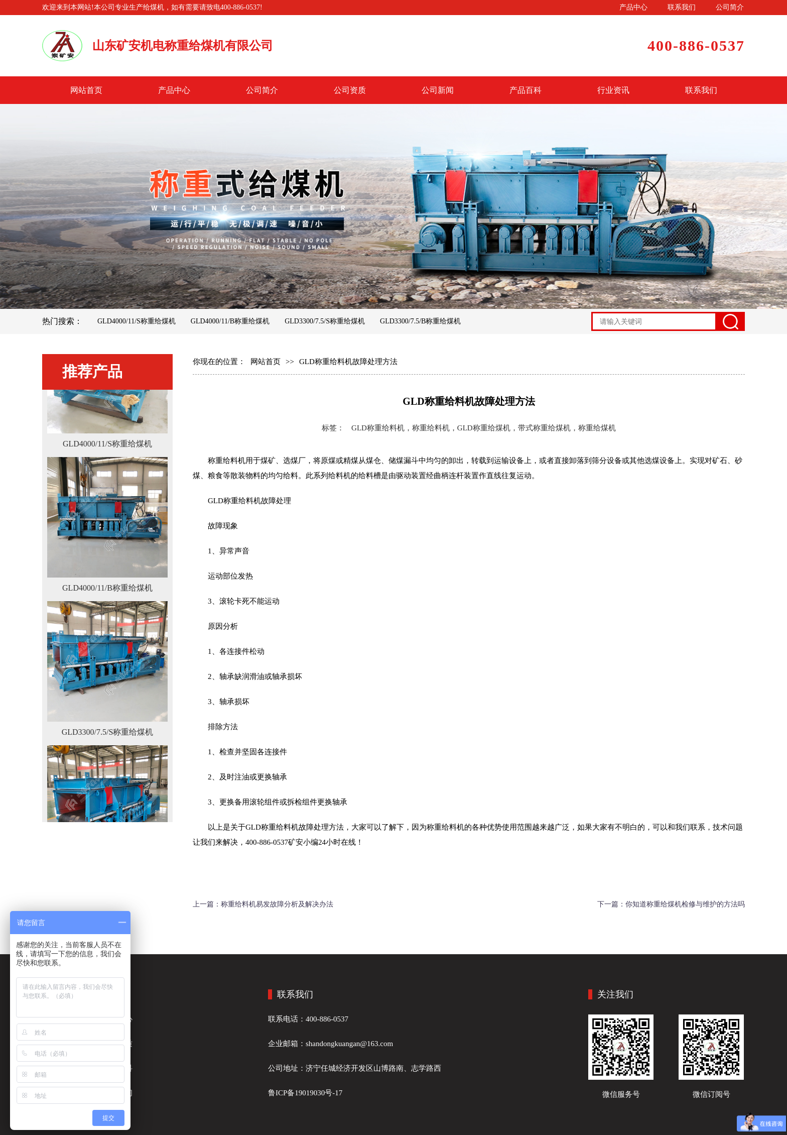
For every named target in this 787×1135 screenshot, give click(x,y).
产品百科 (525, 90)
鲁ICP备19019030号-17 (305, 1093)
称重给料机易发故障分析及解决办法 (277, 904)
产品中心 (633, 7)
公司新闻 (438, 90)
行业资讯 (613, 90)
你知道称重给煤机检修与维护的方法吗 (685, 904)
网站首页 (86, 90)
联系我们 (682, 7)
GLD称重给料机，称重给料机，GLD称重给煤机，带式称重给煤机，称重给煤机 (483, 428)
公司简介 (730, 7)
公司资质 (350, 90)
